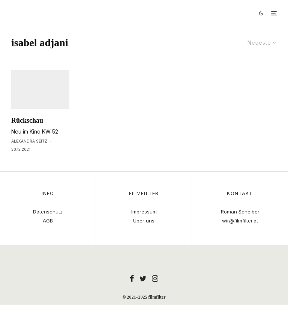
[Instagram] (155, 278)
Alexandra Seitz (29, 155)
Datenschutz (48, 212)
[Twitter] (143, 278)
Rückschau (27, 134)
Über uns (143, 221)
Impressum (144, 212)
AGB (48, 221)
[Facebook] (132, 278)
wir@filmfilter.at (240, 221)
